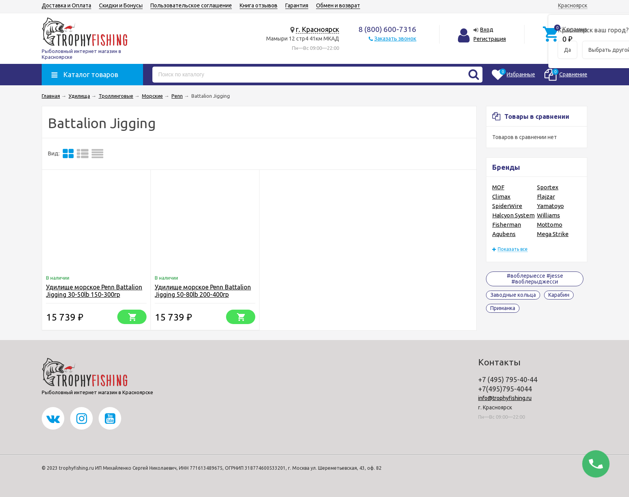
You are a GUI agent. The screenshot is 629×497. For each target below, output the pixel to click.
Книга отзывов (258, 5)
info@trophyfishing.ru (505, 398)
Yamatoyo (550, 206)
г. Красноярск (317, 29)
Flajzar (546, 196)
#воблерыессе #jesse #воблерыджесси (535, 279)
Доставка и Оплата (66, 5)
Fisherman (506, 224)
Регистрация (490, 39)
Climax (501, 196)
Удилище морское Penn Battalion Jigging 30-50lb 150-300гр (94, 291)
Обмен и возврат (338, 5)
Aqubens (504, 234)
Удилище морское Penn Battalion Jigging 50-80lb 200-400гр (203, 291)
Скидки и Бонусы (121, 5)
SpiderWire (507, 206)
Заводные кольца (513, 295)
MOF (498, 187)
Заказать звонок (395, 38)
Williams (548, 215)
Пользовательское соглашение (191, 5)
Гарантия (296, 5)
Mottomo (549, 224)
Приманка (502, 308)
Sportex (547, 187)
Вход (486, 29)
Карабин (558, 295)
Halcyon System (513, 215)
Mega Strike (553, 234)
